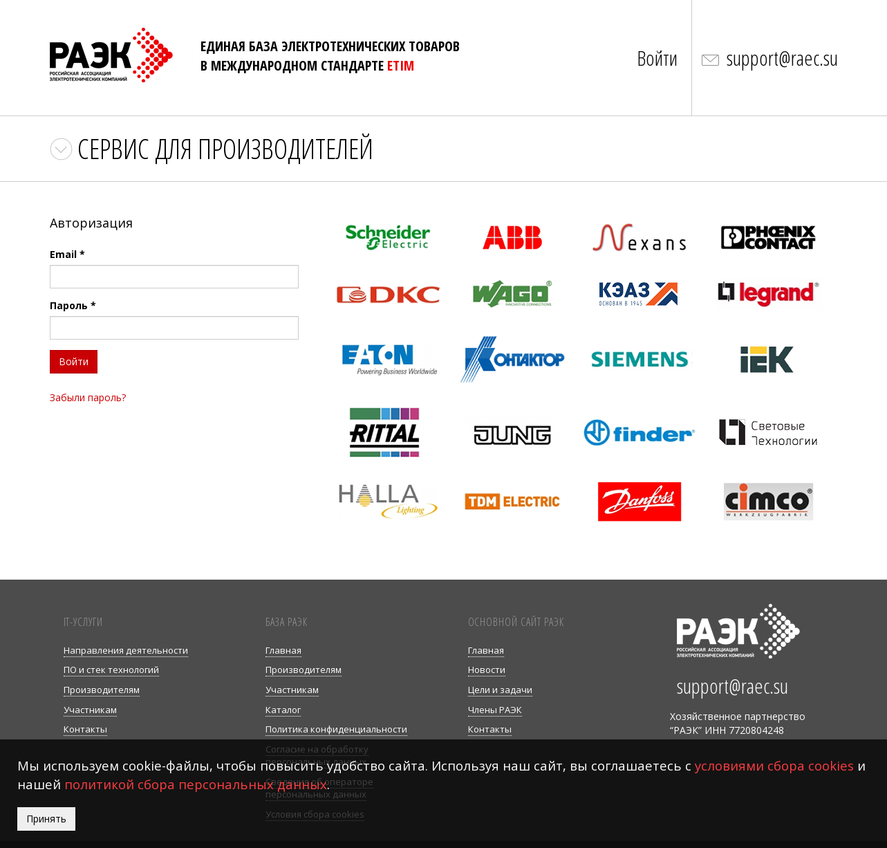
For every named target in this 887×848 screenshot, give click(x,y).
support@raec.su (782, 58)
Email (67, 254)
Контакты (85, 729)
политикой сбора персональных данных (195, 784)
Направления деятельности (126, 650)
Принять (46, 818)
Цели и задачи (500, 689)
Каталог (283, 709)
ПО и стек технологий (111, 669)
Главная (283, 650)
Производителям (102, 689)
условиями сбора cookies (774, 765)
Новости (486, 669)
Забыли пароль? (88, 397)
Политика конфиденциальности (336, 729)
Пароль (73, 305)
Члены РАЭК (495, 709)
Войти (657, 58)
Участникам (90, 709)
